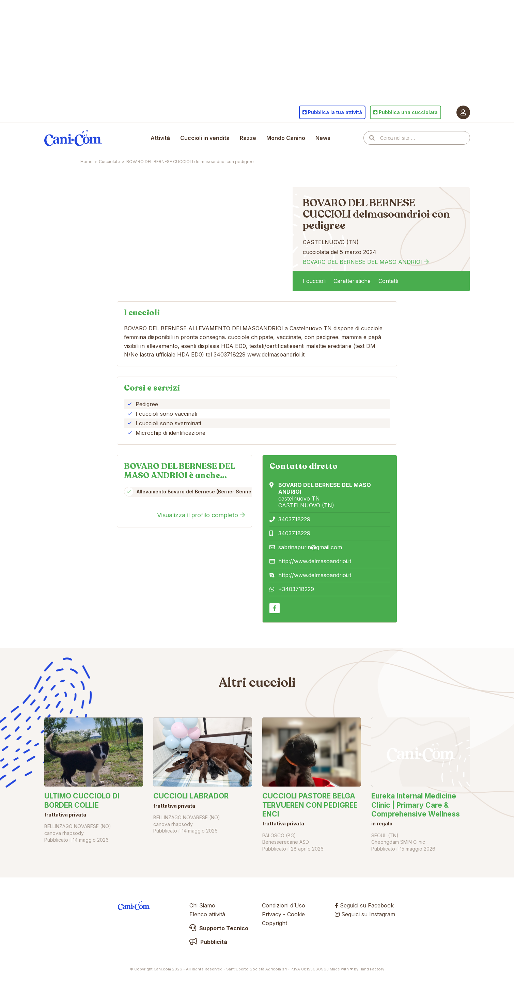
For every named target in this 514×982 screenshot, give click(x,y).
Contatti (388, 281)
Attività (160, 137)
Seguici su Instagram (365, 914)
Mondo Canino (285, 137)
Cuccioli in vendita (205, 137)
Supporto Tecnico (218, 928)
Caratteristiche (352, 281)
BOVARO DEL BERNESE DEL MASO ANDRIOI (362, 261)
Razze (248, 137)
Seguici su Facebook (364, 905)
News (322, 137)
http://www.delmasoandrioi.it (314, 561)
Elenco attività (207, 914)
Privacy (271, 914)
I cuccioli (314, 281)
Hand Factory (371, 969)
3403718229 (294, 519)
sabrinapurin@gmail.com (310, 547)
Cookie (296, 914)
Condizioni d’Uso (283, 905)
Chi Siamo (202, 905)
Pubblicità (208, 941)
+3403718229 (296, 589)
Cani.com (73, 137)
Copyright (274, 923)
